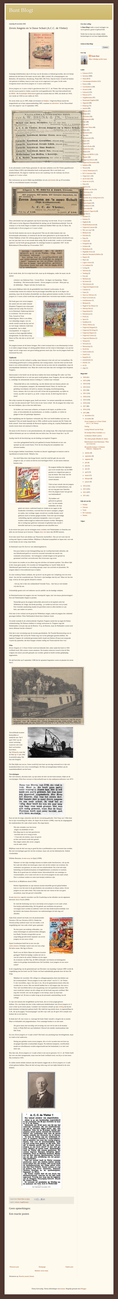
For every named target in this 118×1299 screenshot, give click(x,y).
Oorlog (87, 426)
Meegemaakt (87, 119)
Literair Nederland (88, 170)
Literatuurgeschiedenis (90, 81)
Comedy (85, 289)
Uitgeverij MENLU (89, 154)
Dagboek (85, 222)
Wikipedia (15, 752)
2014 (85, 486)
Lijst (84, 124)
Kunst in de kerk (88, 298)
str (83, 365)
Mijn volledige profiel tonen (98, 59)
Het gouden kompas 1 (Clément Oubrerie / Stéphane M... (95, 448)
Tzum (84, 510)
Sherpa (85, 152)
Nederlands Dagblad (89, 100)
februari (87, 478)
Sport (84, 319)
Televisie (85, 270)
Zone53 (85, 354)
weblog (61, 1007)
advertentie (52, 180)
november (88, 419)
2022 (85, 390)
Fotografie (86, 243)
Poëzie (85, 84)
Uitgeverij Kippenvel (89, 287)
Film (84, 184)
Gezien (85, 187)
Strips (84, 79)
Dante (84, 130)
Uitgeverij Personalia (89, 162)
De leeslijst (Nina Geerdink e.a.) (95, 433)
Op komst (86, 281)
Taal (84, 135)
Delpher (46, 101)
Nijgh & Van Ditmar (89, 306)
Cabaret (85, 241)
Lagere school (87, 262)
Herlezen (85, 279)
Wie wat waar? (87, 230)
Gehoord (85, 92)
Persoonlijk (86, 208)
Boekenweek (87, 138)
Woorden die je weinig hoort (92, 198)
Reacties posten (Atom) (26, 1276)
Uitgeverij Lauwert (89, 227)
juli (86, 462)
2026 (85, 377)
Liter (84, 122)
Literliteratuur (87, 300)
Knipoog (85, 106)
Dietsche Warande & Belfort (92, 254)
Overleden (86, 116)
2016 (85, 409)
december (88, 415)
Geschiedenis (87, 87)
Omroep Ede (87, 308)
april (86, 472)
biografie (85, 357)
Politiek (85, 219)
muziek (85, 108)
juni (86, 466)
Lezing (85, 268)
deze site (43, 532)
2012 (85, 492)
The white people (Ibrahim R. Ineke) (96, 439)
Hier (16, 1004)
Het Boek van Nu (88, 189)
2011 (85, 495)
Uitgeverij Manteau (89, 338)
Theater (85, 157)
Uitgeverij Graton (88, 335)
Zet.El (85, 349)
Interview (86, 200)
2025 (85, 380)
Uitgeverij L (86, 176)
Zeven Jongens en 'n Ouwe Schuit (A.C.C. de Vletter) (95, 422)
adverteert (55, 103)
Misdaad (85, 303)
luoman (62, 1289)
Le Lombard (87, 265)
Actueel (85, 89)
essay (28, 858)
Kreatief (85, 216)
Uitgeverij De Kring (89, 330)
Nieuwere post (14, 1267)
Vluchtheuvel (87, 206)
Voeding (85, 273)
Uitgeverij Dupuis (88, 333)
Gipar (84, 292)
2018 (85, 403)
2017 (85, 406)
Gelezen (17, 1202)
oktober (87, 453)
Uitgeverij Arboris (88, 160)
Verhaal (85, 341)
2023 (85, 387)
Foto (84, 276)
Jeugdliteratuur (24, 1202)
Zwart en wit (87, 181)
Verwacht (86, 344)
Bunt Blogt (21, 10)
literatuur (85, 76)
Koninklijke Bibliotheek (27, 93)
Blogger (83, 1289)
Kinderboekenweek (89, 225)
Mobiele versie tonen (41, 1271)
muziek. (85, 362)
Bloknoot (85, 233)
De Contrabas (87, 513)
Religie (85, 114)
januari (87, 482)
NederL (85, 515)
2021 (85, 393)
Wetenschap (86, 346)
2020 (85, 397)
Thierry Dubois (87, 325)
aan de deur (86, 179)
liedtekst (85, 165)
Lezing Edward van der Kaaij (94, 429)
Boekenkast (86, 249)
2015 (85, 413)
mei (86, 469)
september (88, 456)
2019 (85, 400)
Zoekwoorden (87, 352)
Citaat (84, 143)
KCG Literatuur (88, 173)
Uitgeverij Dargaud (89, 327)
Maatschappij (87, 203)
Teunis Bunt (95, 56)
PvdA (84, 317)
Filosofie (85, 235)
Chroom (85, 507)
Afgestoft (86, 103)
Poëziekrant (86, 314)
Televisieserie (87, 284)
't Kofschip (86, 192)
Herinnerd (86, 133)
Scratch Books (87, 146)
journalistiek (87, 360)
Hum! (84, 260)
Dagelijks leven (87, 252)
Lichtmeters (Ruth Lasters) (93, 436)
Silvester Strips (87, 127)
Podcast (85, 95)
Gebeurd (85, 195)
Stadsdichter (86, 149)
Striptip (85, 504)
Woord (85, 168)
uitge (84, 368)
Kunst (84, 141)
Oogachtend (86, 311)
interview (17, 897)
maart (87, 475)
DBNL (13, 93)
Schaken (85, 246)
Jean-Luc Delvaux (88, 295)
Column (85, 111)
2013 (85, 489)
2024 (85, 384)
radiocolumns (14, 946)
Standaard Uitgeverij (89, 211)
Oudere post (69, 1267)
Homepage (42, 1267)
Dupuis (85, 257)
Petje (84, 238)
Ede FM (85, 214)
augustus (88, 459)
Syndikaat (86, 322)
